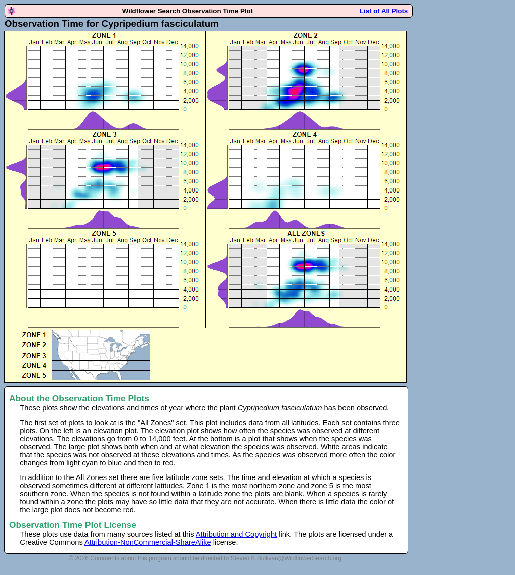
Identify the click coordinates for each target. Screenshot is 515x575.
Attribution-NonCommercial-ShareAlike (147, 542)
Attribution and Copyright (236, 534)
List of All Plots (385, 11)
